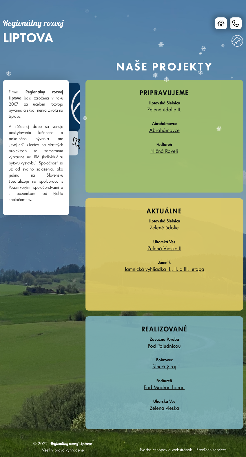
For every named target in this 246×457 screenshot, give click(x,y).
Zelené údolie (164, 227)
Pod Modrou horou (164, 387)
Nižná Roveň (164, 151)
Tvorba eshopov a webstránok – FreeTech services (183, 449)
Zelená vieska (164, 408)
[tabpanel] (33, 147)
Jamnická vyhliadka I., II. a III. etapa (164, 269)
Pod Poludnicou (164, 345)
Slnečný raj (164, 366)
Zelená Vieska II (164, 248)
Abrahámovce (164, 130)
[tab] (74, 107)
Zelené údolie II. (164, 109)
